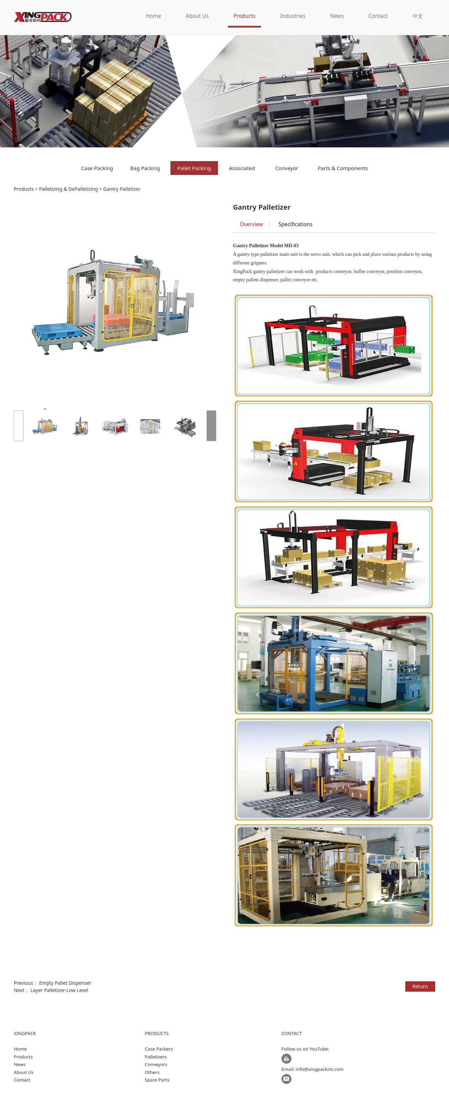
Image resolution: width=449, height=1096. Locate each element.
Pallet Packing (194, 168)
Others (152, 1072)
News (337, 16)
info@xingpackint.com (320, 1069)
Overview (251, 224)
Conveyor (286, 168)
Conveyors (156, 1064)
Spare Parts (157, 1080)
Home (153, 16)
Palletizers (156, 1057)
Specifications (296, 224)
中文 (418, 16)
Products (244, 16)
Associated (242, 168)
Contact (378, 16)
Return (420, 986)
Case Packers (159, 1049)
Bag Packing (145, 168)
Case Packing (97, 168)
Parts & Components (343, 168)
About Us (197, 16)
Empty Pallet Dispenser (65, 983)
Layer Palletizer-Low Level (59, 990)
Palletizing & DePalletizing (68, 189)
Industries (292, 16)
